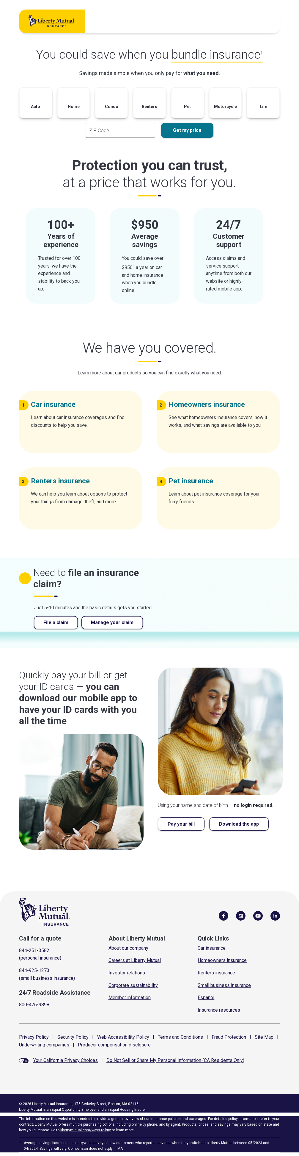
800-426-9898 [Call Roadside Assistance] (34, 1004)
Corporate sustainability (133, 985)
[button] (36, 104)
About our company (128, 948)
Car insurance (212, 948)
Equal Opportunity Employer (74, 1109)
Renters (63, 481)
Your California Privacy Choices (65, 1060)
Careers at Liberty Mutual (134, 960)
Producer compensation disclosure (114, 1045)
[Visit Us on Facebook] (223, 915)
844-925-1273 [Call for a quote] (34, 970)
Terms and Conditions (180, 1037)
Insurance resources (219, 1010)
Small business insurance (224, 985)
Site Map (264, 1037)
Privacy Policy (34, 1037)
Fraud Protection (229, 1037)
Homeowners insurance (222, 960)
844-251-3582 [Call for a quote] (34, 950)
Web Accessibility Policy (123, 1037)
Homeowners (209, 404)
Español (206, 997)
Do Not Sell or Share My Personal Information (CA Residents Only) (175, 1060)
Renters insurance (216, 973)
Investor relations (126, 973)
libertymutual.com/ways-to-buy (85, 1130)
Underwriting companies (44, 1045)
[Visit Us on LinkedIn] (275, 915)
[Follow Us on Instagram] (241, 915)
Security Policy (73, 1037)
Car (55, 404)
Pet (193, 481)
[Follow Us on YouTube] (258, 915)
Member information (129, 997)
